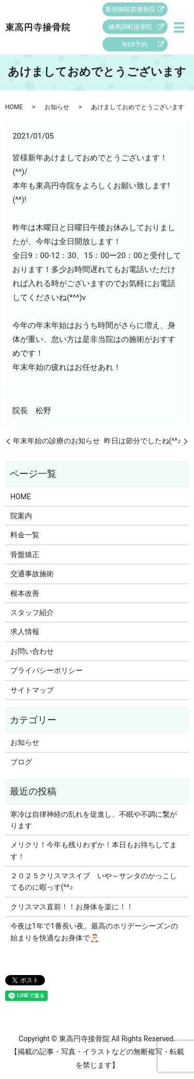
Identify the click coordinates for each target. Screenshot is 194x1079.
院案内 (21, 516)
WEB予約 (134, 44)
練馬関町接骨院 (130, 27)
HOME (14, 107)
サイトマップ (32, 690)
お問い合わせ (32, 651)
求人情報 (24, 631)
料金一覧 (24, 535)
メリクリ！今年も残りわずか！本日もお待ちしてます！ (93, 850)
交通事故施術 (32, 574)
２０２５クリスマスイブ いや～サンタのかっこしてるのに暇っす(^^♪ (93, 881)
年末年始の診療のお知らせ (56, 441)
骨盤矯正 (24, 554)
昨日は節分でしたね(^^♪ (143, 441)
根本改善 (24, 593)
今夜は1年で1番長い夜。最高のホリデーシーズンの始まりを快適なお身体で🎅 (94, 931)
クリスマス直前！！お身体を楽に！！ (71, 907)
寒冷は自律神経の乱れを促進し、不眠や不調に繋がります (93, 820)
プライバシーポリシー (46, 670)
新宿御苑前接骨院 (130, 9)
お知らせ (56, 107)
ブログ (21, 762)
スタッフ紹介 (32, 612)
